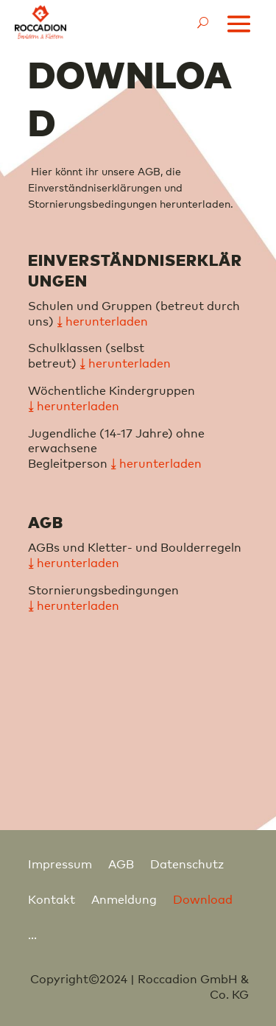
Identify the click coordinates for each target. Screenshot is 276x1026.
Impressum (60, 863)
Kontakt (51, 898)
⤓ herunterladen (73, 405)
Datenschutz (187, 863)
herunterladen (129, 362)
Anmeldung (124, 898)
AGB (121, 863)
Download (203, 898)
